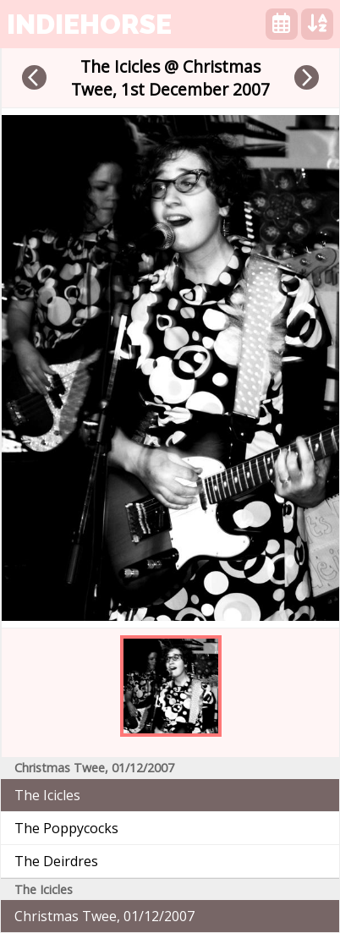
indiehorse (89, 24)
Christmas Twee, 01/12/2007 (104, 916)
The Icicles (47, 795)
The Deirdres (56, 861)
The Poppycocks (66, 828)
